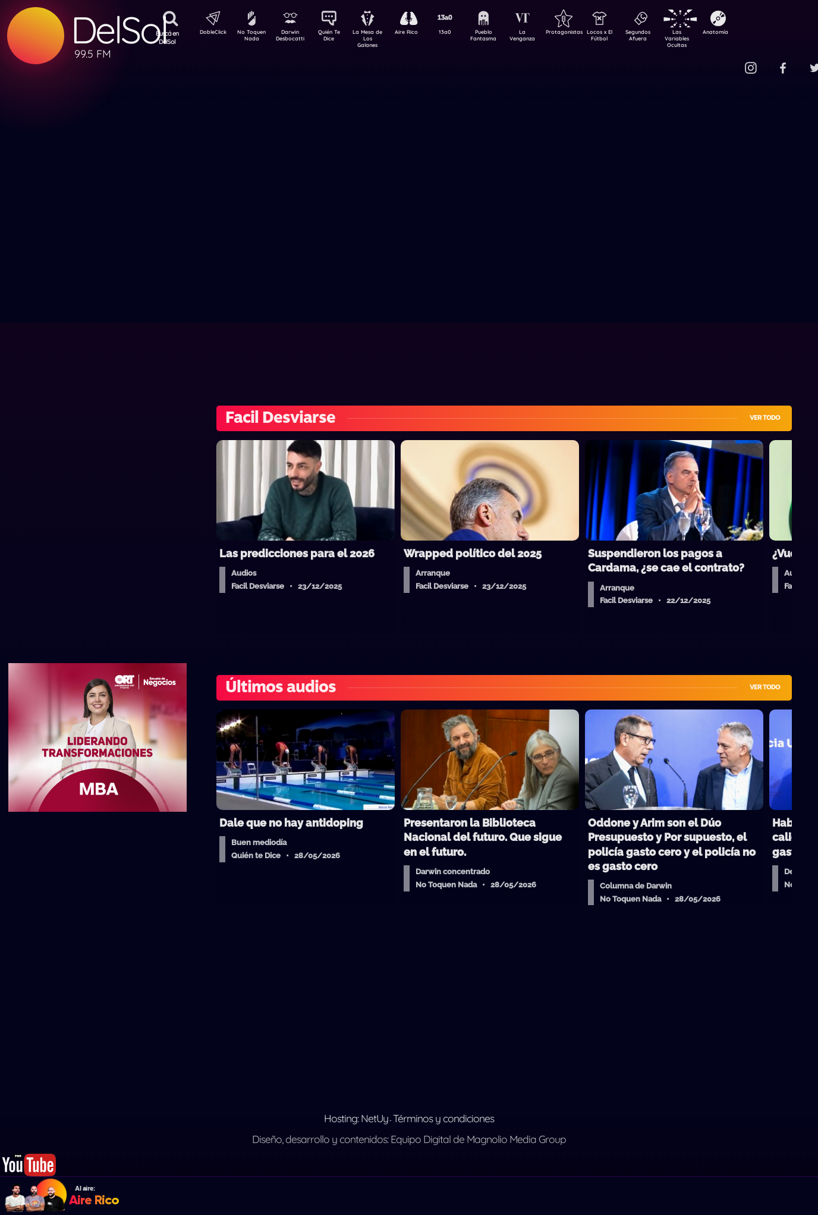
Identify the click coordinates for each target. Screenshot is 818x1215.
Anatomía (750, 33)
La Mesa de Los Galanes (375, 38)
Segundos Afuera (666, 37)
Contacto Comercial (726, 61)
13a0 (458, 33)
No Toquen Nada (250, 37)
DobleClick (208, 33)
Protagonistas (583, 33)
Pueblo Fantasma (500, 37)
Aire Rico (417, 33)
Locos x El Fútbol (625, 37)
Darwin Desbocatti (292, 37)
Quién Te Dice (334, 37)
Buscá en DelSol (167, 37)
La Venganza (541, 37)
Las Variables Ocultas (708, 38)
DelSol (119, 30)
